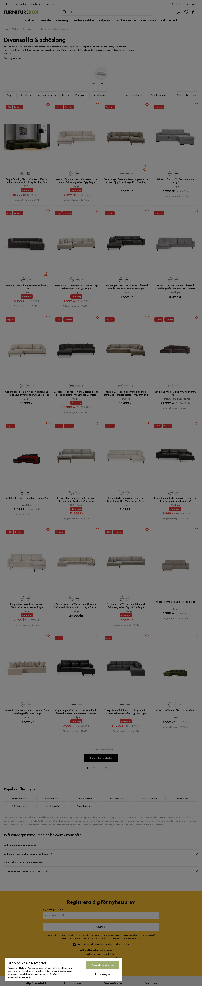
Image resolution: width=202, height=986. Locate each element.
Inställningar (102, 974)
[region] (63, 969)
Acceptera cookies (103, 965)
